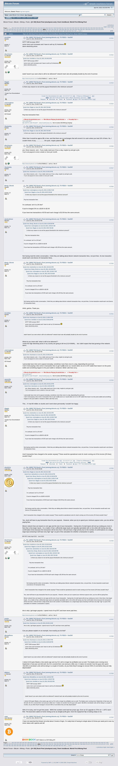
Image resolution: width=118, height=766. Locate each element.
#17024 (111, 103)
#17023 (111, 83)
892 (49, 31)
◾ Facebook (68, 99)
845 (25, 29)
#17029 (111, 220)
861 (68, 29)
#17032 (111, 351)
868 (87, 29)
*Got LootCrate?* (27, 121)
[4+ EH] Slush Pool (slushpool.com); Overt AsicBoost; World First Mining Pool (59, 22)
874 (102, 29)
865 (79, 29)
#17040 (111, 717)
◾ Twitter (59, 99)
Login (24, 17)
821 (63, 28)
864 (76, 29)
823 (68, 28)
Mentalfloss (8, 635)
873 (100, 29)
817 (52, 28)
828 (81, 28)
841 (15, 29)
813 (42, 28)
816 (50, 28)
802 (13, 28)
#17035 (111, 468)
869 (89, 29)
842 (18, 29)
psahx (6, 618)
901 (73, 31)
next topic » (111, 747)
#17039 (111, 673)
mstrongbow (8, 103)
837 (4, 29)
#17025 (111, 127)
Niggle (6, 82)
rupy (6, 716)
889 (41, 31)
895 (57, 31)
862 (71, 29)
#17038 (111, 636)
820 (60, 28)
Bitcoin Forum (8, 22)
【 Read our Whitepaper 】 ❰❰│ (85, 96)
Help (14, 17)
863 (73, 29)
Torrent (30, 15)
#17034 (111, 409)
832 (91, 28)
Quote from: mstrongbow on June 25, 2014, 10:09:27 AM (38, 190)
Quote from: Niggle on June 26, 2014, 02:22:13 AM (36, 472)
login (21, 11)
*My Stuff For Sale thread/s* (30, 122)
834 (97, 28)
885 (31, 31)
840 (12, 29)
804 (18, 28)
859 (63, 29)
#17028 (111, 186)
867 (84, 29)
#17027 (111, 168)
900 (70, 31)
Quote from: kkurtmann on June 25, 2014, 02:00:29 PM (38, 171)
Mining (22, 22)
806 (23, 28)
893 (52, 31)
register (27, 11)
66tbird (6, 672)
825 (73, 28)
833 (94, 28)
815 (47, 28)
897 (62, 31)
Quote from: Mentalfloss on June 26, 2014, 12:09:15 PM (38, 677)
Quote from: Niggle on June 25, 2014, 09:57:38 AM (36, 107)
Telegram (43, 99)
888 (39, 31)
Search (19, 17)
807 (26, 28)
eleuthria (7, 467)
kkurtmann (8, 54)
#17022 (111, 55)
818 (55, 28)
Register (29, 17)
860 (66, 29)
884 (28, 31)
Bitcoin (16, 22)
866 (81, 29)
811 (36, 28)
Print (111, 30)
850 (39, 29)
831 (89, 28)
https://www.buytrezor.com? (30, 78)
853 (47, 29)
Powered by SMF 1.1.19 (48, 762)
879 (15, 31)
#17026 (111, 146)
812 (39, 28)
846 (28, 29)
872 (97, 29)
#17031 (111, 314)
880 (18, 31)
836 (102, 28)
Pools (28, 22)
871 (94, 29)
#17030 (111, 263)
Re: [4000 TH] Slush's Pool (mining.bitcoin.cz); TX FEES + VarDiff (49, 37)
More (35, 17)
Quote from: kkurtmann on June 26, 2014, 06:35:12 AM (38, 623)
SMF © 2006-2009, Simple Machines (66, 762)
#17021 (111, 38)
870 (92, 29)
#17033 (111, 380)
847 (31, 29)
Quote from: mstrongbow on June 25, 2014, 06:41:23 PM (38, 383)
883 (25, 31)
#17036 (111, 540)
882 (23, 31)
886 (33, 31)
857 (58, 29)
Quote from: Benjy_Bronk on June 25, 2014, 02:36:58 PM (38, 223)
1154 (79, 31)
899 (67, 31)
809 (31, 28)
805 (21, 28)
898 (65, 31)
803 (15, 28)
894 (54, 31)
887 (36, 31)
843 (20, 29)
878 (12, 31)
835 (99, 28)
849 (36, 29)
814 (44, 28)
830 (86, 28)
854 (50, 29)
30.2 (26, 15)
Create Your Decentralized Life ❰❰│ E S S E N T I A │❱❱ (59, 96)
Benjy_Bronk (9, 186)
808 (29, 28)
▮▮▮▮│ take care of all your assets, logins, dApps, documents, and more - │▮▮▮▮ (68, 97)
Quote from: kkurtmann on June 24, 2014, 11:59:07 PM (38, 317)
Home (8, 17)
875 (4, 31)
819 (57, 28)
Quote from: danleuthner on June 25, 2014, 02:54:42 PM (38, 267)
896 (60, 31)
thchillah (7, 37)
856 (55, 29)
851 (41, 29)
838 (7, 29)
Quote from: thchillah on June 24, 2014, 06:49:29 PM (37, 58)
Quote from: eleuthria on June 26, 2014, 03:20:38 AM (37, 544)
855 (52, 29)
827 (78, 28)
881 (20, 31)
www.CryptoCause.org (45, 122)
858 (60, 29)
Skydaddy (8, 126)
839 (10, 29)
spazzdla (7, 379)
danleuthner (8, 219)
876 (7, 31)
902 (75, 31)
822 (65, 28)
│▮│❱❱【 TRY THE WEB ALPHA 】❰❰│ (84, 99)
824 (70, 28)
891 (46, 31)
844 (23, 29)
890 (44, 31)
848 (33, 29)
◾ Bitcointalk (51, 99)
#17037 (111, 619)
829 (84, 28)
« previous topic (101, 747)
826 (76, 28)
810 (34, 28)
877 (10, 31)
